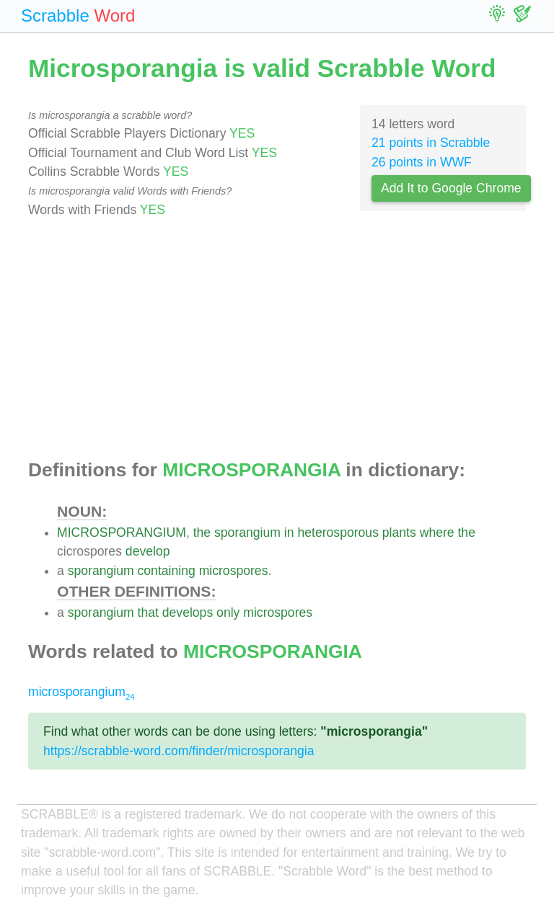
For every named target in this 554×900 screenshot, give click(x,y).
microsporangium (81, 692)
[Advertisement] (277, 339)
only (227, 612)
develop (148, 551)
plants (399, 532)
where (437, 532)
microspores (233, 570)
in (289, 532)
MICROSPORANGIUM (121, 532)
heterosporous (337, 532)
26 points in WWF (421, 162)
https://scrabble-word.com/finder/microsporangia (179, 751)
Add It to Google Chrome (451, 188)
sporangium (247, 532)
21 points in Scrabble (430, 142)
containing (166, 570)
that (148, 612)
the (202, 532)
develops (187, 612)
